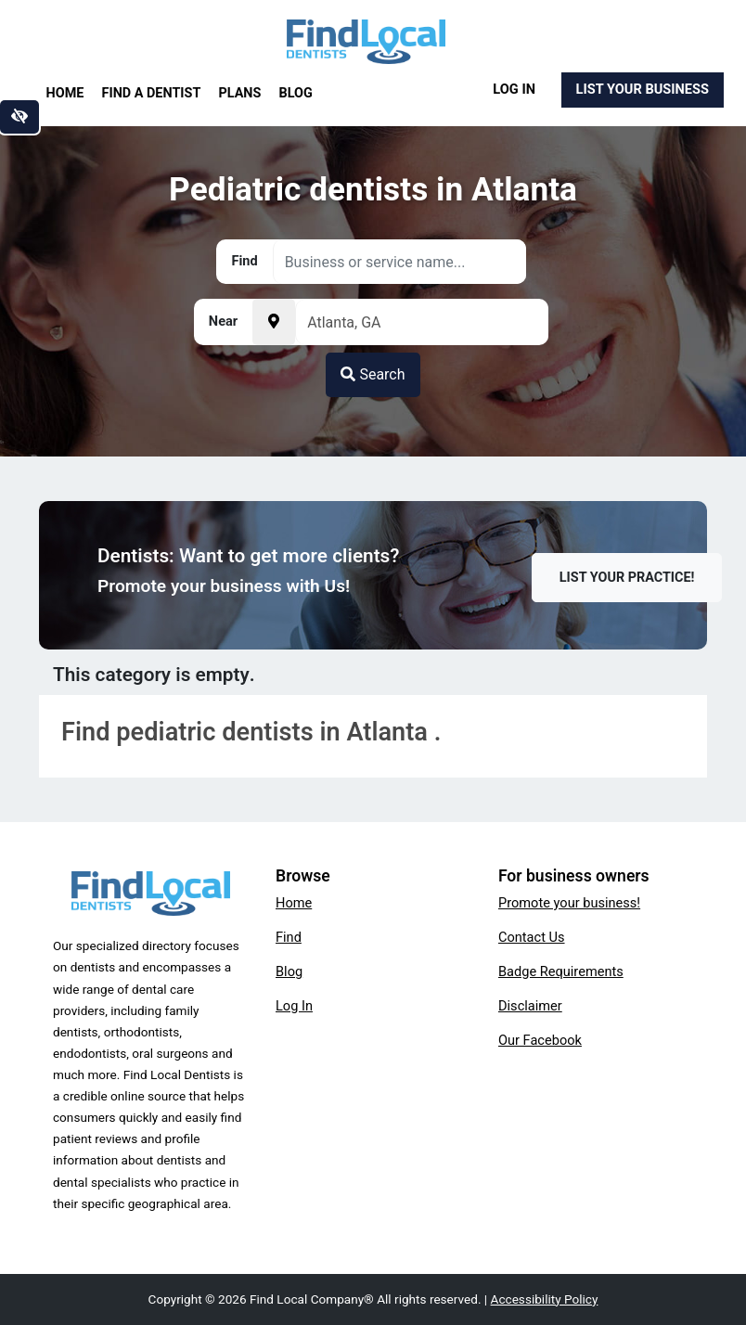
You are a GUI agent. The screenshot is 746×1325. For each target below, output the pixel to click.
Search (373, 374)
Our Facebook (540, 1040)
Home (65, 93)
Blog (296, 93)
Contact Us (531, 937)
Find (289, 937)
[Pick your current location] (273, 322)
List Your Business (642, 89)
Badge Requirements (561, 971)
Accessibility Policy (544, 1299)
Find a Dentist (151, 93)
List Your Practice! (627, 577)
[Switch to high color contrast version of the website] (19, 117)
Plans (240, 93)
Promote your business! (569, 902)
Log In (514, 89)
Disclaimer (530, 1005)
